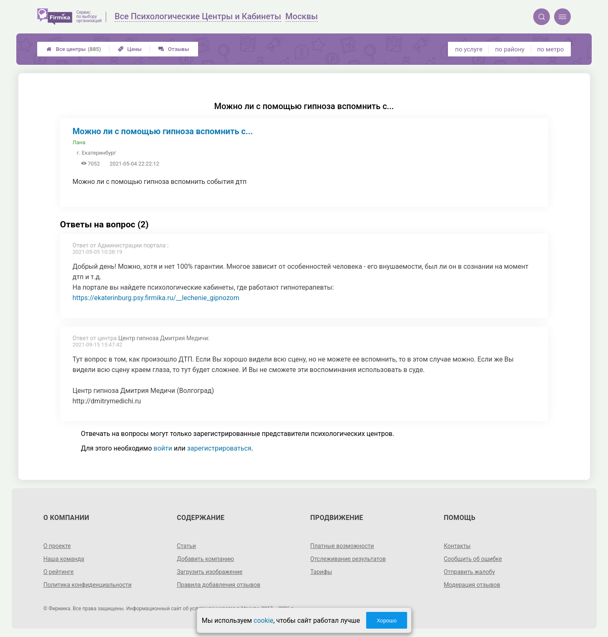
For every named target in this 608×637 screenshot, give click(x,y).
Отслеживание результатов (348, 558)
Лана (79, 142)
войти (163, 448)
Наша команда (63, 558)
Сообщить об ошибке (473, 558)
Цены (130, 49)
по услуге (469, 49)
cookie (263, 620)
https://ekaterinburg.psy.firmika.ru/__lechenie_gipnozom (156, 298)
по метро (550, 49)
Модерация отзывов (472, 584)
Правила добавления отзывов (218, 584)
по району (509, 49)
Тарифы (321, 571)
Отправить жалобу (469, 571)
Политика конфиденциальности (87, 584)
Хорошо (387, 620)
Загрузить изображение (209, 571)
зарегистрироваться (219, 448)
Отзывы (173, 49)
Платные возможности (342, 546)
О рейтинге (58, 571)
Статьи (186, 546)
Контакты (457, 546)
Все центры (73, 49)
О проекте (57, 546)
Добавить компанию (205, 558)
